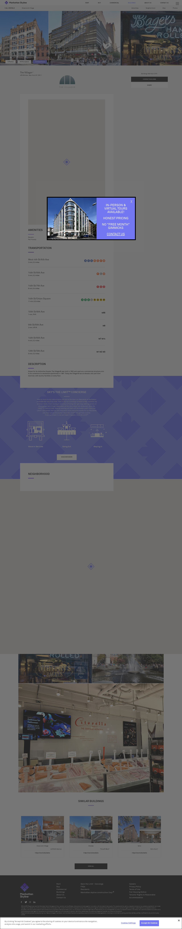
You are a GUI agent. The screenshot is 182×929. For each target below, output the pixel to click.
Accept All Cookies (149, 923)
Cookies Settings (128, 923)
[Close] (179, 920)
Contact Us (116, 234)
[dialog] (91, 923)
